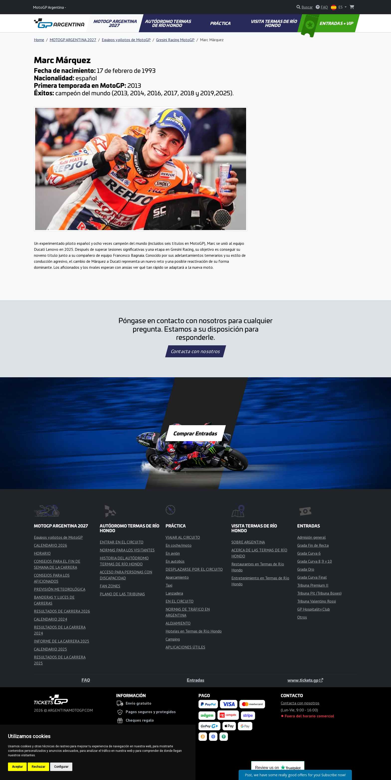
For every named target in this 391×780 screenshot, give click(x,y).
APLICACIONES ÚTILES (185, 647)
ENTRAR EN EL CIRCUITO (121, 541)
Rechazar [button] (38, 767)
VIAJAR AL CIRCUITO (183, 537)
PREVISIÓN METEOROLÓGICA (59, 589)
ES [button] (337, 7)
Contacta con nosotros (195, 351)
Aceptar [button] (17, 767)
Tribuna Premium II (312, 585)
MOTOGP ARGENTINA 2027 (115, 23)
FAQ (86, 680)
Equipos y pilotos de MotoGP (126, 39)
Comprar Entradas (195, 433)
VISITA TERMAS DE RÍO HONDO (274, 23)
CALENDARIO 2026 (50, 545)
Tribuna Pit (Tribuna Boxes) (319, 593)
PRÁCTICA (221, 23)
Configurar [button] (61, 767)
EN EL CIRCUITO (180, 601)
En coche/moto (179, 545)
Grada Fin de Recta (313, 545)
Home (39, 39)
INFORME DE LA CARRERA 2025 (61, 641)
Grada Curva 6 (309, 553)
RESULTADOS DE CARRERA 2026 (62, 611)
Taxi (169, 585)
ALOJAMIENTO (178, 623)
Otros (302, 617)
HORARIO (42, 553)
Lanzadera (174, 593)
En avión (173, 553)
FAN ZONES (110, 585)
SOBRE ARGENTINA (248, 541)
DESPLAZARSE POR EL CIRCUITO (194, 569)
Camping (173, 639)
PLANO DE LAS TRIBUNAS (122, 593)
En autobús (175, 561)
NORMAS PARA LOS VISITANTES (127, 549)
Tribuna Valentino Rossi (316, 601)
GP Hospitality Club (313, 609)
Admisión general (311, 537)
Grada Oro (305, 569)
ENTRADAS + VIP (327, 23)
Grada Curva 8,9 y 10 (314, 561)
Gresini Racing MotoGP (175, 39)
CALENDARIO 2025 (50, 649)
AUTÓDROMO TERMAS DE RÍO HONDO (168, 23)
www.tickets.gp (305, 680)
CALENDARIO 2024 (50, 619)
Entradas (195, 680)
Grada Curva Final (312, 577)
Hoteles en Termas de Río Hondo (194, 631)
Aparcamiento (177, 577)
